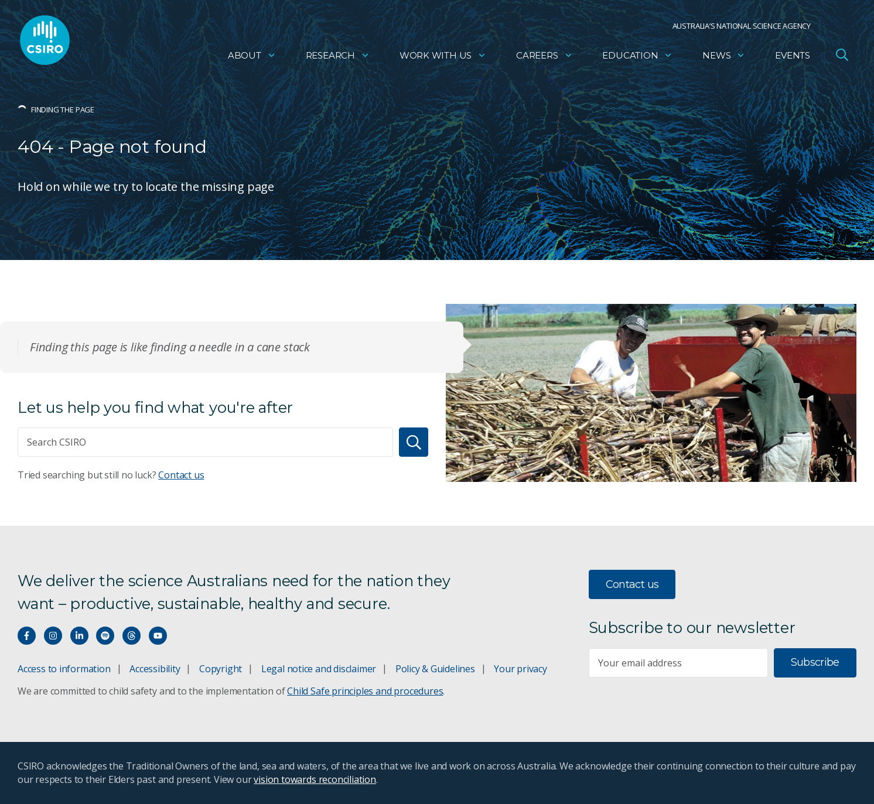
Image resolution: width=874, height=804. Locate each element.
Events (792, 55)
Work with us (443, 55)
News (723, 55)
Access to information (64, 668)
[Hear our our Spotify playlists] (105, 636)
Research (338, 55)
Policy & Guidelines (435, 668)
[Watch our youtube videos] (158, 636)
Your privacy (520, 668)
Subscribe (815, 662)
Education (637, 55)
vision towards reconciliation (315, 779)
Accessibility (154, 668)
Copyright (220, 668)
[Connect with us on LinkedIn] (79, 636)
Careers (544, 55)
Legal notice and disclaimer (318, 668)
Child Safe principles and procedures (365, 691)
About (252, 55)
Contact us (181, 474)
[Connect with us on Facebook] (27, 636)
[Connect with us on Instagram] (53, 636)
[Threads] (131, 636)
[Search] (413, 442)
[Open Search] (841, 55)
